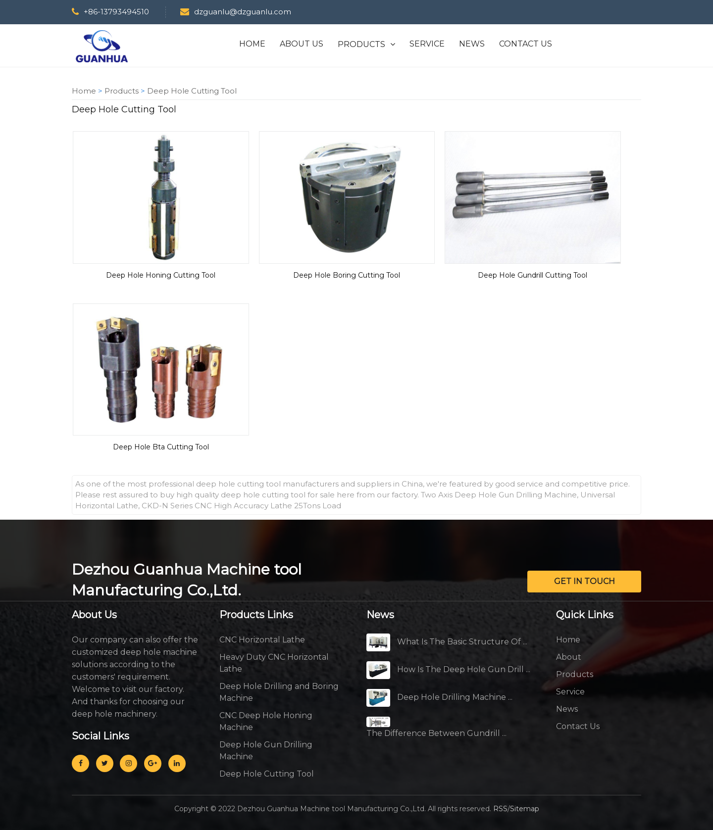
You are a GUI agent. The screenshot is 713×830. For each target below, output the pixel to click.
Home (84, 91)
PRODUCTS (361, 44)
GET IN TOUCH (584, 581)
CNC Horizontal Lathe (262, 639)
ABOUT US (301, 44)
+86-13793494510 (110, 11)
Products (121, 91)
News (567, 709)
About (568, 657)
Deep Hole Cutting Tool (192, 91)
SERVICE (427, 44)
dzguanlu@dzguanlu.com (234, 11)
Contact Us (578, 726)
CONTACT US (525, 44)
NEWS (472, 44)
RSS (500, 808)
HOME (252, 44)
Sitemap (524, 808)
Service (570, 691)
